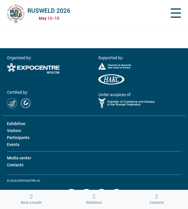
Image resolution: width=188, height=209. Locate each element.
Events (13, 144)
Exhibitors (94, 199)
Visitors (14, 130)
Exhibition (16, 123)
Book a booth (31, 199)
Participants (18, 137)
